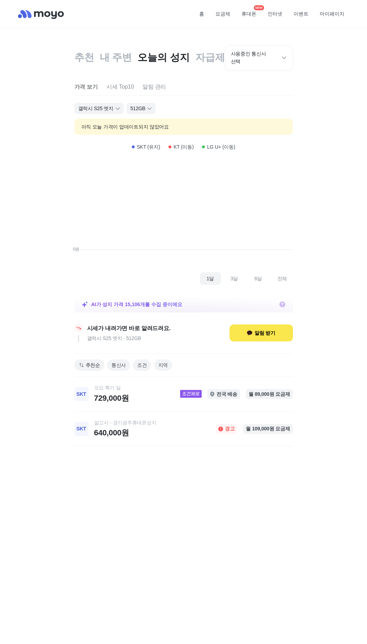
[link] (183, 394)
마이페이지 (332, 14)
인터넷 (275, 14)
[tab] (86, 87)
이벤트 (301, 14)
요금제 (222, 14)
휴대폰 (251, 12)
